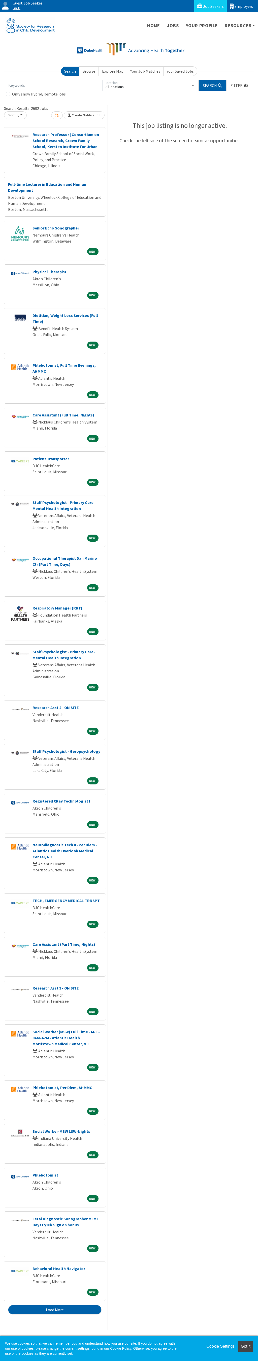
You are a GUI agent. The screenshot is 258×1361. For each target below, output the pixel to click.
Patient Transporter (51, 458)
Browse (88, 71)
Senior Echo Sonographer (56, 227)
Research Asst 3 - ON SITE (56, 988)
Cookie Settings (220, 1346)
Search (70, 71)
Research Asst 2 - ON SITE (56, 707)
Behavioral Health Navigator (59, 1268)
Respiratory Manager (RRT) (57, 608)
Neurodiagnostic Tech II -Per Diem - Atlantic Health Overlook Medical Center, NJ (65, 850)
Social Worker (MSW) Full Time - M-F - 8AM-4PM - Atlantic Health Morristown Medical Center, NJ (66, 1037)
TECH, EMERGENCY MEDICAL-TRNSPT (66, 900)
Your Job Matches (145, 71)
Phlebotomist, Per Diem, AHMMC (62, 1087)
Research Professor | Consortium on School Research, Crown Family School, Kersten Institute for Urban (66, 140)
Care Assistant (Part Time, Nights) (64, 944)
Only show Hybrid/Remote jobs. (39, 94)
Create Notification (84, 115)
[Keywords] (54, 85)
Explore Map (112, 71)
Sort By (13, 115)
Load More (55, 1309)
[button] (239, 85)
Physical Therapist (50, 271)
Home (153, 25)
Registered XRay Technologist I (61, 801)
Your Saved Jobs (180, 71)
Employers (241, 6)
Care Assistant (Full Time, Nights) (63, 414)
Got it (245, 1346)
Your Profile (202, 25)
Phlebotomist (45, 1175)
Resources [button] (238, 25)
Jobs (173, 25)
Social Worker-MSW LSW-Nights (61, 1131)
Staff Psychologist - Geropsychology (66, 751)
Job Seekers (210, 6)
